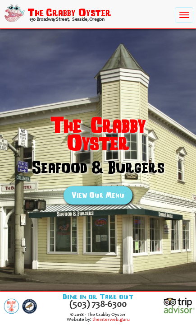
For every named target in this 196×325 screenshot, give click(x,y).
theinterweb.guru (111, 319)
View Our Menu (98, 195)
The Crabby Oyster (69, 12)
